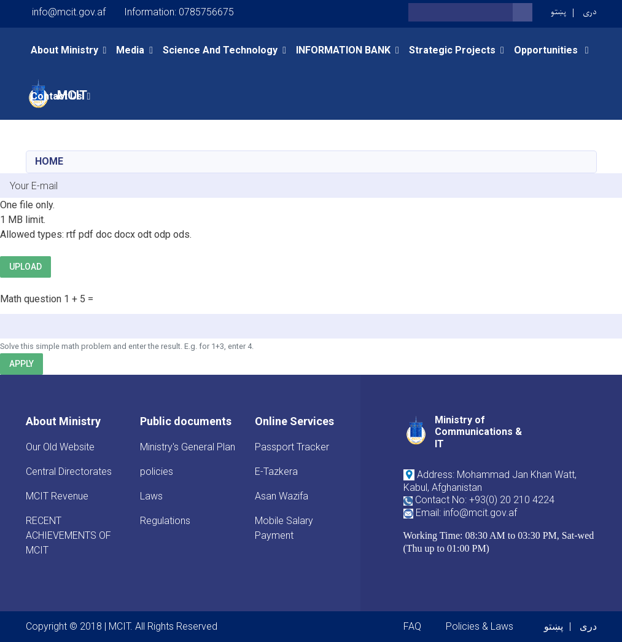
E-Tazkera (276, 471)
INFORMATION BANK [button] (343, 50)
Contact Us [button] (56, 96)
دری (590, 12)
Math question (30, 299)
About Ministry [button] (64, 50)
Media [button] (130, 50)
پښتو (558, 12)
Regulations (165, 521)
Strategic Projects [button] (452, 50)
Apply (21, 364)
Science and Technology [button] (220, 50)
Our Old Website (60, 447)
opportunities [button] (547, 50)
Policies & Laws (479, 626)
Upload (25, 267)
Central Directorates (69, 471)
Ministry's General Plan (187, 447)
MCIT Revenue (57, 496)
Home (49, 161)
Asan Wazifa (281, 496)
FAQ (412, 626)
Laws (151, 496)
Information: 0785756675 (179, 12)
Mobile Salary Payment (284, 528)
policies (156, 471)
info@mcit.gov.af (69, 12)
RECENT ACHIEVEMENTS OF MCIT (68, 535)
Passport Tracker (292, 447)
